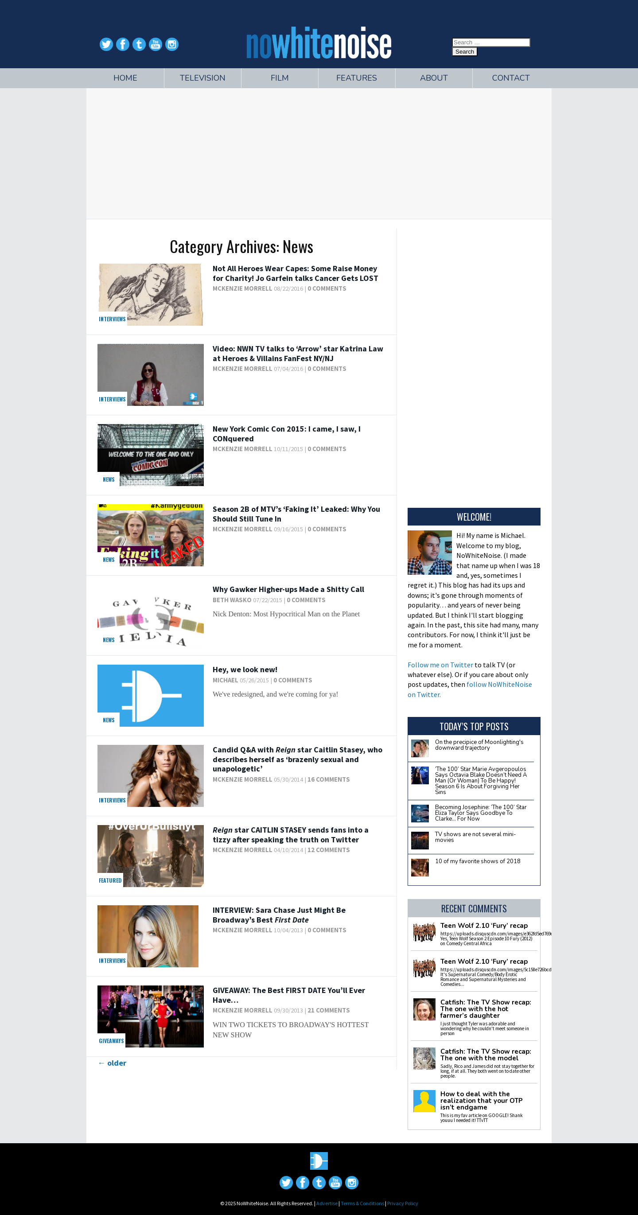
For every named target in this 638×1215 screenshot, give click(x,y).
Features (356, 78)
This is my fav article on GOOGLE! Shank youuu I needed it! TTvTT (481, 1117)
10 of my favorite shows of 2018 (478, 861)
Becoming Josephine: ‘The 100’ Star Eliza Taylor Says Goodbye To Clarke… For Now (481, 813)
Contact (511, 78)
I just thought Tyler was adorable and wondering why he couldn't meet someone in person (484, 1028)
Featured (110, 880)
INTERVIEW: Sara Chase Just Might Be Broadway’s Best (279, 915)
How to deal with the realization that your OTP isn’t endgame (481, 1101)
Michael (225, 680)
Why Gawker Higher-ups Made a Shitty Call (288, 589)
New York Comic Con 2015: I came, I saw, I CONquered (287, 434)
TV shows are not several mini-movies (475, 837)
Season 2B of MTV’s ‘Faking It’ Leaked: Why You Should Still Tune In (296, 514)
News (109, 479)
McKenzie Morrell (242, 288)
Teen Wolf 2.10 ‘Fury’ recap (484, 926)
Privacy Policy (402, 1203)
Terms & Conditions (362, 1203)
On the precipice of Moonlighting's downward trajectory (479, 745)
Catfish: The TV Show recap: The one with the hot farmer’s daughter (485, 1009)
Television (203, 78)
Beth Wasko (232, 600)
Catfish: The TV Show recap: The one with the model (485, 1055)
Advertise (327, 1203)
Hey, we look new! (245, 669)
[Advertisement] (319, 152)
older (111, 1063)
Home (125, 78)
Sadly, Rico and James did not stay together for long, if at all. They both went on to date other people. (487, 1071)
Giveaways (111, 1040)
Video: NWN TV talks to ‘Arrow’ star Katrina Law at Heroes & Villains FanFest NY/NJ (298, 353)
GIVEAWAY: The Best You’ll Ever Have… (289, 995)
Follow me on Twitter (440, 664)
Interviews (112, 319)
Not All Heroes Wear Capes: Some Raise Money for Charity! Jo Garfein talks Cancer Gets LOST (295, 273)
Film (280, 78)
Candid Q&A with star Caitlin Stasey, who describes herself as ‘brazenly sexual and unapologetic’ (297, 759)
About (434, 78)
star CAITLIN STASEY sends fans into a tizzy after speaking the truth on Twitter (291, 835)
